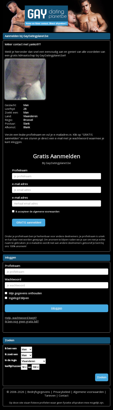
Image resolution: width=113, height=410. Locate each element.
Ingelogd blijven (18, 298)
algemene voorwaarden (46, 211)
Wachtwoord (13, 279)
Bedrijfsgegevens (38, 392)
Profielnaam (19, 170)
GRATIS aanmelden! (28, 222)
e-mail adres (20, 184)
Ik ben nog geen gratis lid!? (22, 321)
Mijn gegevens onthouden (24, 293)
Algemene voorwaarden (88, 392)
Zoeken (101, 377)
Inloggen (56, 308)
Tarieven (50, 395)
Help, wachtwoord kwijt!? (21, 318)
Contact (64, 395)
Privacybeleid (61, 392)
